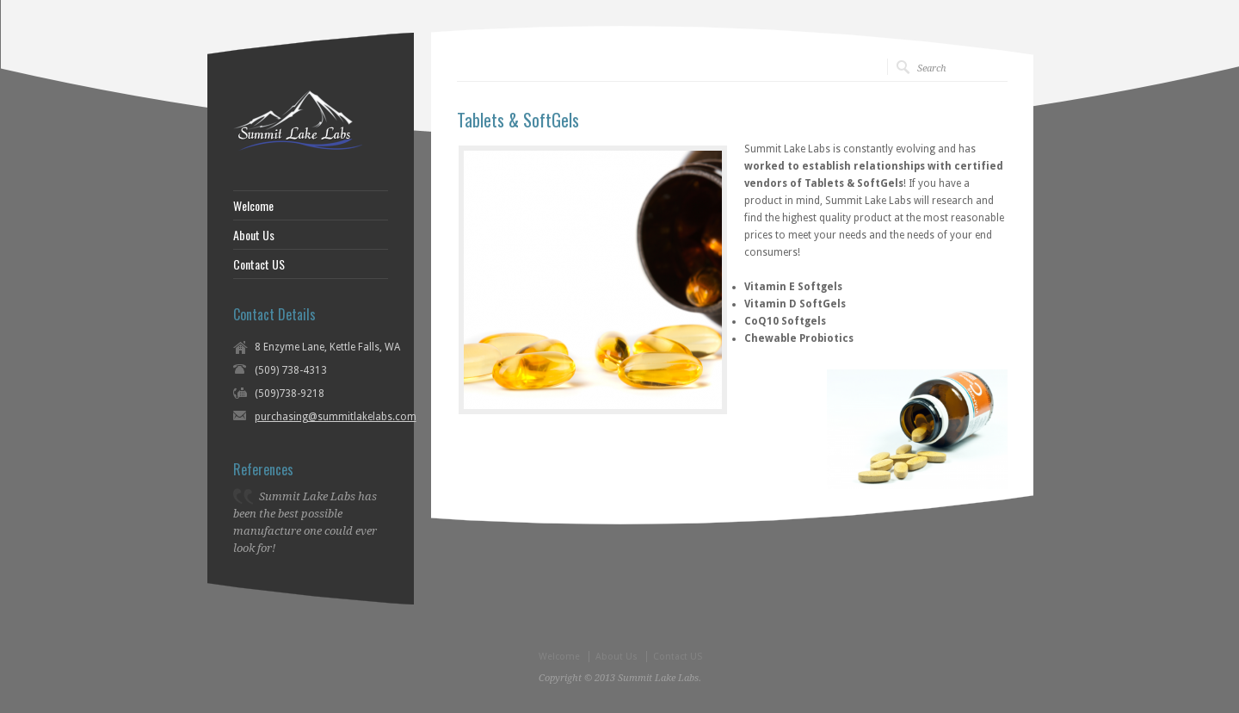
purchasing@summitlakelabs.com (335, 417)
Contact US (259, 264)
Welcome (253, 206)
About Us (253, 235)
